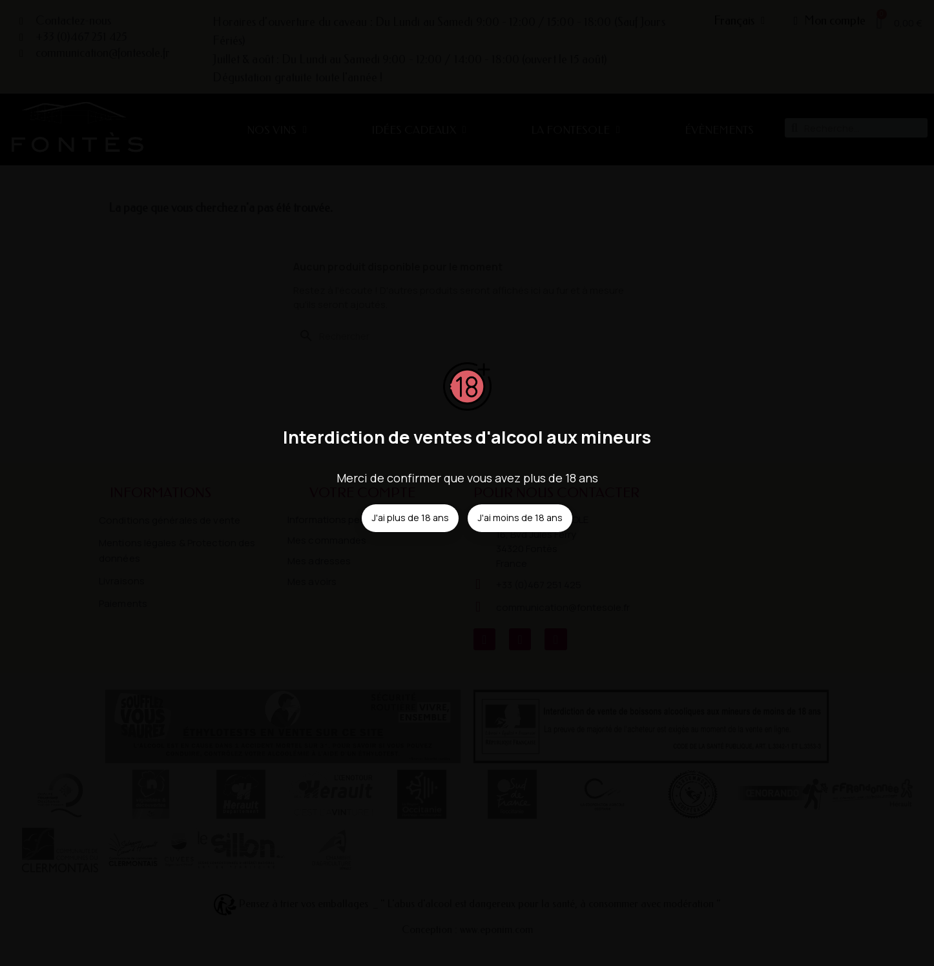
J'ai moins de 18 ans (520, 517)
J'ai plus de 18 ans (410, 517)
